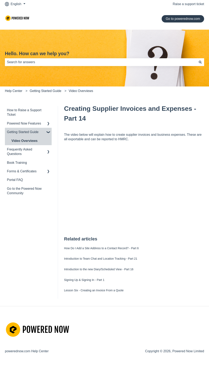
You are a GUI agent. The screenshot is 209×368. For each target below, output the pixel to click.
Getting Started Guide (45, 91)
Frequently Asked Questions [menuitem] (19, 152)
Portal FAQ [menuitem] (15, 180)
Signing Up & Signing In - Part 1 (84, 280)
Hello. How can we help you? (37, 53)
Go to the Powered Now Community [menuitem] (24, 191)
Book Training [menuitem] (17, 162)
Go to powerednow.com (183, 18)
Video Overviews (81, 91)
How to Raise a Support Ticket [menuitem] (24, 112)
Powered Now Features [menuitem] (24, 123)
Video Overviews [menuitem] (24, 140)
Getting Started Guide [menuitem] (23, 132)
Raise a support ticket (188, 4)
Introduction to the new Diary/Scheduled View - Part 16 (98, 269)
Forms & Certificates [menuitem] (22, 171)
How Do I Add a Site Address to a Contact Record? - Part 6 (101, 248)
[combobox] (100, 62)
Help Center (13, 91)
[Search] (200, 62)
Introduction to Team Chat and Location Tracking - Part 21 (100, 258)
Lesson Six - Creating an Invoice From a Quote (94, 290)
